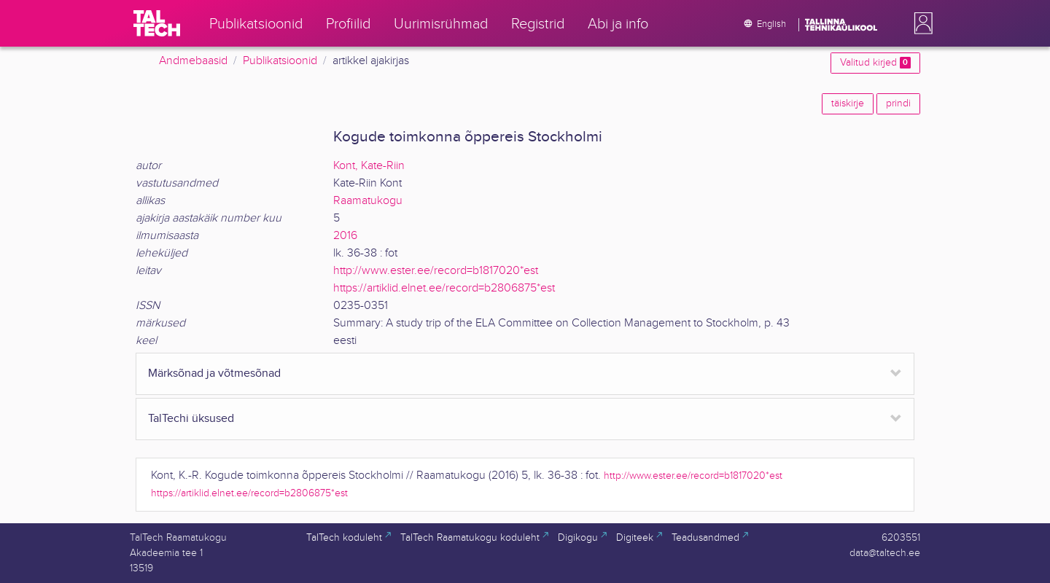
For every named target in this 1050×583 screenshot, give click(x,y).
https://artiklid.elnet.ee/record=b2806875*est (444, 288)
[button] (920, 23)
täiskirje (847, 103)
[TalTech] (156, 23)
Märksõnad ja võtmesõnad (214, 373)
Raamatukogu (367, 201)
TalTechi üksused (191, 419)
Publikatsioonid (280, 61)
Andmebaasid (193, 61)
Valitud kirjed (875, 63)
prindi (898, 103)
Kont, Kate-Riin (369, 166)
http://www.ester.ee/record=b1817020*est (435, 271)
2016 (345, 236)
